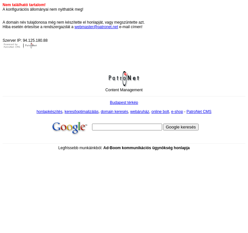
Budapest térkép (124, 102)
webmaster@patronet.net (96, 27)
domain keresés (114, 111)
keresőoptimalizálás (81, 111)
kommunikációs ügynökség (147, 148)
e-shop (177, 111)
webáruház (139, 111)
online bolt (160, 111)
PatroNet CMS (198, 111)
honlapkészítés (49, 111)
